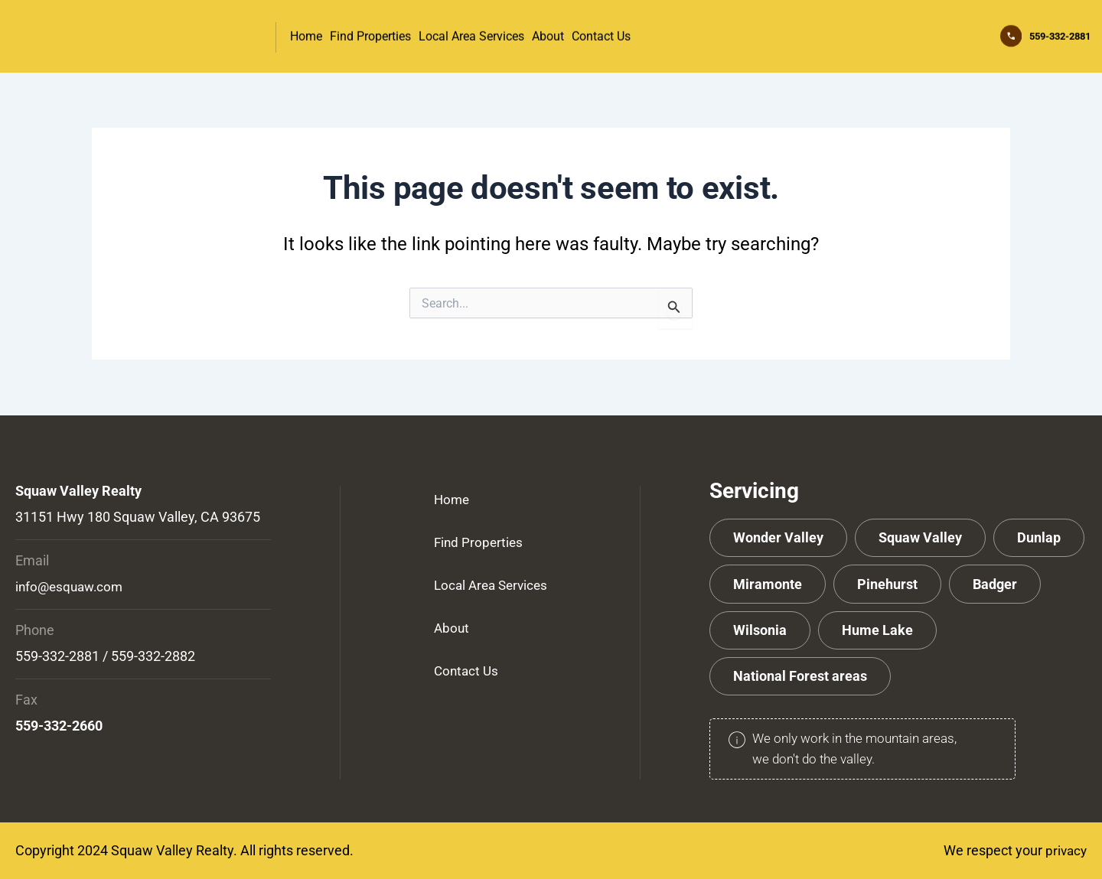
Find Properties (370, 33)
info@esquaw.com (72, 586)
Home (306, 33)
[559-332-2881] (974, 33)
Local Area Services (471, 33)
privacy (1065, 850)
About (548, 33)
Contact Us (601, 33)
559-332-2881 (1042, 33)
